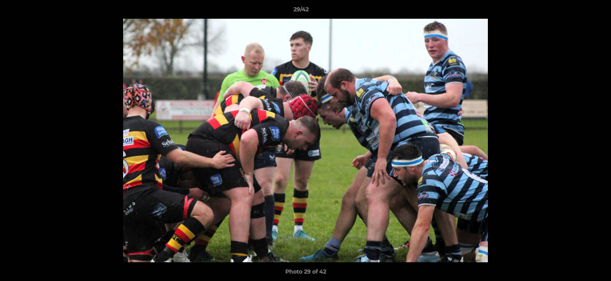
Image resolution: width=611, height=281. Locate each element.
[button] (578, 11)
